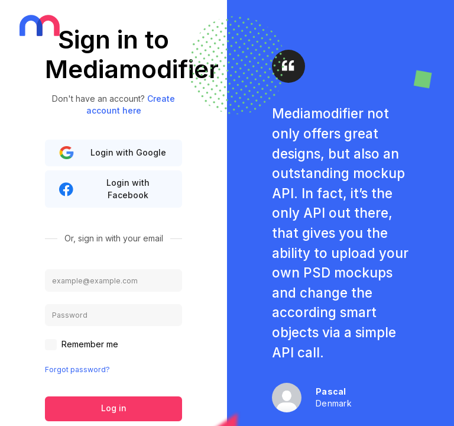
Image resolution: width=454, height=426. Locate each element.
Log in (114, 408)
